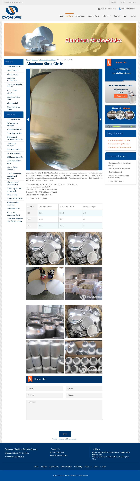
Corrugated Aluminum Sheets (13, 213)
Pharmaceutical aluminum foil (13, 183)
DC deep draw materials (12, 124)
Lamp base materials (14, 199)
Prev (28, 119)
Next (100, 119)
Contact (133, 16)
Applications (80, 16)
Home (61, 16)
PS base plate (12, 195)
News (125, 16)
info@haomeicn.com (108, 9)
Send (65, 434)
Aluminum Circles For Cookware (17, 453)
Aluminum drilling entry (14, 162)
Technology (106, 16)
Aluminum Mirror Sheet (14, 98)
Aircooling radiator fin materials (14, 190)
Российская (132, 2)
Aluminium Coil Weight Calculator (119, 144)
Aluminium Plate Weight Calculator (119, 140)
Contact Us (121, 96)
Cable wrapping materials (13, 203)
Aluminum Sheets (13, 67)
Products (69, 16)
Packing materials (13, 153)
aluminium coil (12, 70)
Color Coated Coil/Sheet (12, 92)
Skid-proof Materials (15, 157)
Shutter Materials (13, 209)
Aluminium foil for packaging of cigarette (14, 176)
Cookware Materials (14, 129)
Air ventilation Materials (12, 168)
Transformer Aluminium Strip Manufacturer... (21, 449)
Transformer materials (11, 144)
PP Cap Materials (13, 119)
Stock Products (93, 16)
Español (122, 2)
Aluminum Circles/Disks (12, 79)
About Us (116, 16)
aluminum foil (12, 103)
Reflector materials (14, 150)
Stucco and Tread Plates (13, 108)
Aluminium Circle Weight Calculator (119, 147)
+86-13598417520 (128, 9)
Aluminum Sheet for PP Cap (14, 85)
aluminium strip (13, 74)
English (113, 2)
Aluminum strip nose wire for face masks (15, 220)
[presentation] (43, 426)
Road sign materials (14, 133)
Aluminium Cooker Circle (14, 457)
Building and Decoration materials (15, 138)
